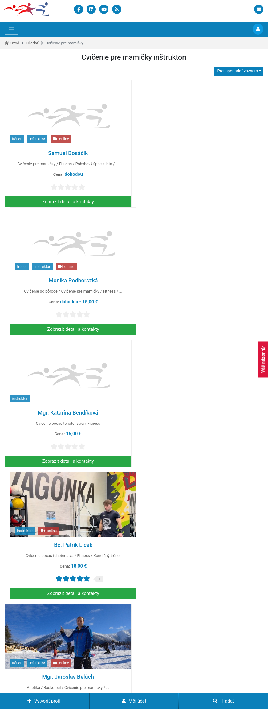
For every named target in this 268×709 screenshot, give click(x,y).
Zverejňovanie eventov (185, 637)
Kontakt (206, 685)
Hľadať (32, 43)
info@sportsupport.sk (30, 655)
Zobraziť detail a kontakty (68, 201)
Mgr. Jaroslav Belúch (68, 417)
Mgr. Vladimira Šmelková (68, 549)
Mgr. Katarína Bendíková (68, 285)
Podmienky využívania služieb (132, 685)
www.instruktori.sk (148, 679)
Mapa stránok (179, 685)
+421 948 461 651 (26, 663)
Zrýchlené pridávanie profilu (190, 658)
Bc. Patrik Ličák (200, 285)
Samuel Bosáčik (68, 153)
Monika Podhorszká (200, 153)
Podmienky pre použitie (76, 685)
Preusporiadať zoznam (237, 70)
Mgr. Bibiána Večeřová (200, 417)
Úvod (14, 43)
